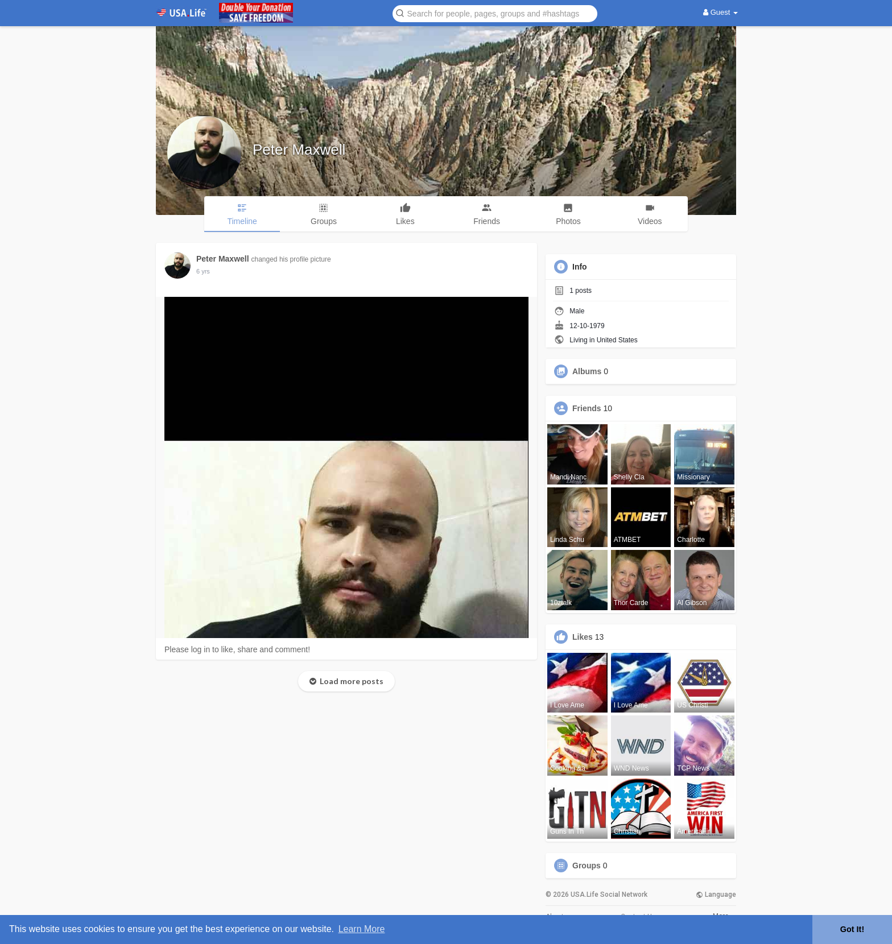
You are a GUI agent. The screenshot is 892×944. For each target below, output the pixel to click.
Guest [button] (720, 12)
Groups (586, 865)
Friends (586, 408)
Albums (586, 371)
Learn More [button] (361, 929)
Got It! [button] (852, 929)
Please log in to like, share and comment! (237, 649)
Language (716, 894)
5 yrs (203, 271)
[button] (495, 12)
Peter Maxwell (299, 149)
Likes (582, 636)
